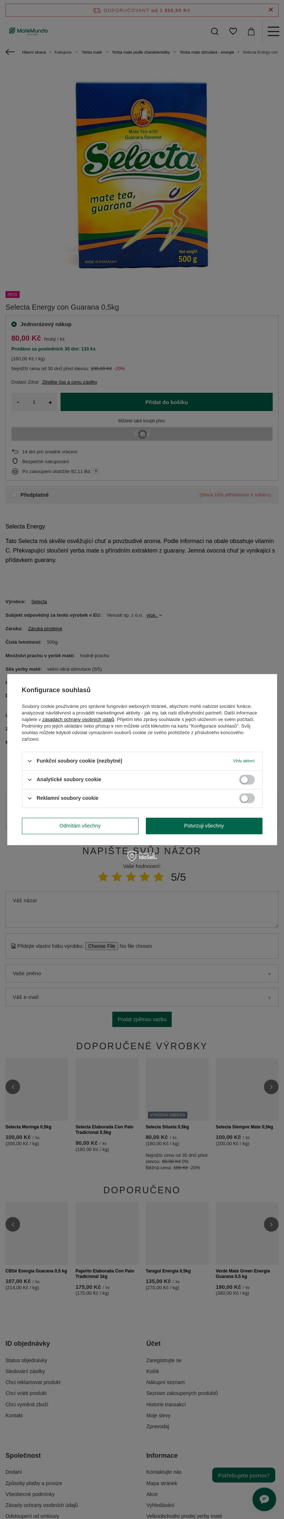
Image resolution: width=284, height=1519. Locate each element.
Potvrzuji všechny (204, 826)
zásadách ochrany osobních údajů (78, 719)
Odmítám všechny (80, 826)
